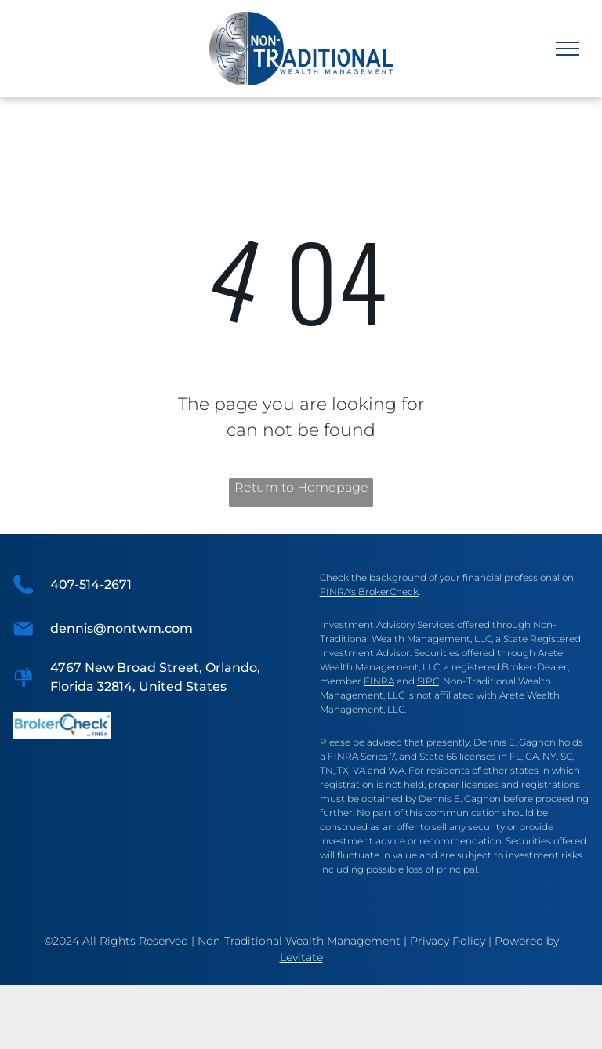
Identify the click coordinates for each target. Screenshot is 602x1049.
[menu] (567, 48)
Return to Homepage (301, 487)
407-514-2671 (91, 584)
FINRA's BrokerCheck (369, 591)
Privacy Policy (447, 941)
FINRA (379, 681)
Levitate (301, 957)
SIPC (428, 681)
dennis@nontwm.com (121, 628)
